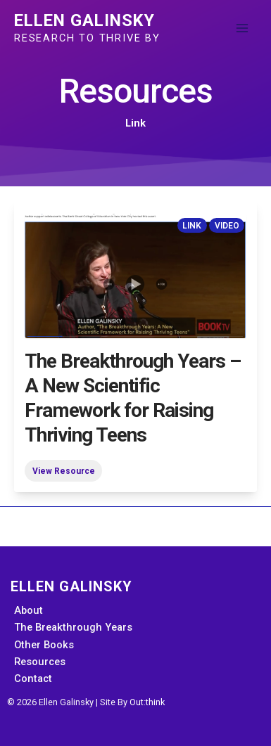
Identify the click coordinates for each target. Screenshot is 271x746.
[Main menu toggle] (242, 28)
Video (227, 225)
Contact (33, 678)
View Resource (63, 470)
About (28, 610)
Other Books (44, 644)
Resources (39, 661)
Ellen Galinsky (84, 20)
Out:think (147, 702)
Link (191, 225)
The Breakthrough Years (73, 627)
